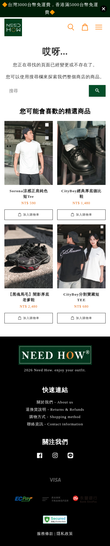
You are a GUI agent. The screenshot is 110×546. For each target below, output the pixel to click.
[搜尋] (46, 91)
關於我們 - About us (55, 402)
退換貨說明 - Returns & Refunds (55, 410)
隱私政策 (65, 534)
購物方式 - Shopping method (55, 417)
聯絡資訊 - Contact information (55, 424)
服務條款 (45, 534)
